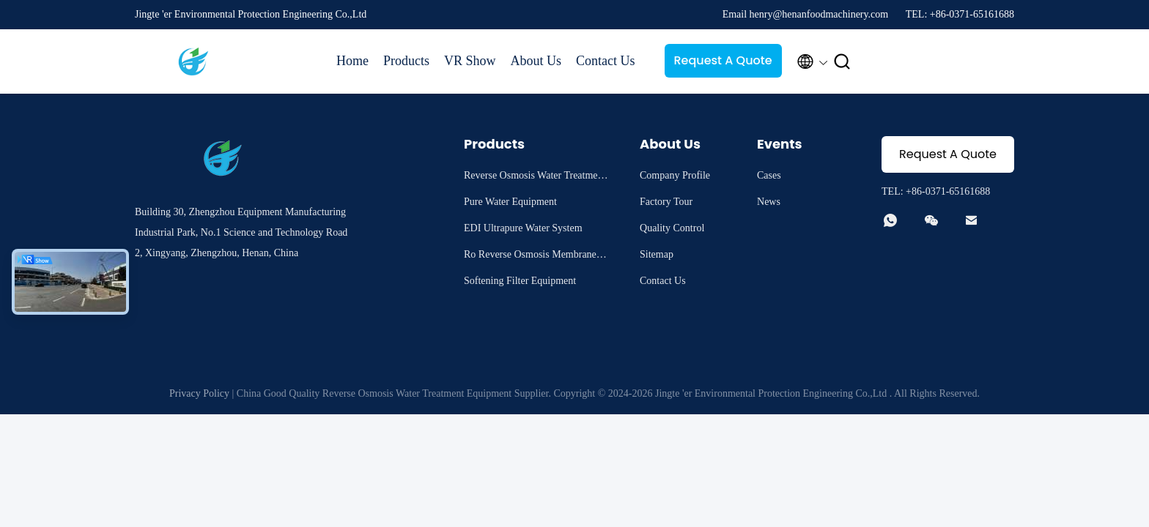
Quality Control (672, 228)
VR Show (470, 60)
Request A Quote (722, 60)
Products (406, 60)
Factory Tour (666, 201)
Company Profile (675, 175)
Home (352, 60)
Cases (769, 175)
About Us (536, 60)
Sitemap (656, 254)
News (768, 201)
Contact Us (605, 60)
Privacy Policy (199, 393)
